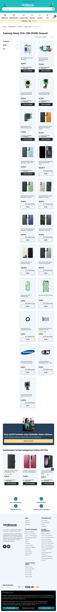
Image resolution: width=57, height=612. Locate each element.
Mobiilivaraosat (4, 16)
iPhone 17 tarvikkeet (29, 531)
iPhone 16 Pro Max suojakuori (47, 543)
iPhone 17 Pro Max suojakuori (47, 537)
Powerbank (39, 16)
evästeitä (37, 595)
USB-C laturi (27, 555)
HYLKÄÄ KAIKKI (10, 608)
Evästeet (43, 524)
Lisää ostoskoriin (27, 70)
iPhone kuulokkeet (29, 545)
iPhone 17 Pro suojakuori (46, 535)
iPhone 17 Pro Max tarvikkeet (31, 535)
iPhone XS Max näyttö (29, 569)
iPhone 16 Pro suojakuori (46, 541)
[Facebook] (4, 546)
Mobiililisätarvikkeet (14, 16)
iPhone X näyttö (28, 570)
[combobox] (28, 9)
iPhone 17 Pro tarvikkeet (30, 533)
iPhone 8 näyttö (28, 574)
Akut (47, 16)
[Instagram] (8, 546)
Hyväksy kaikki (46, 608)
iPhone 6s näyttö (28, 576)
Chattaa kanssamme (28, 441)
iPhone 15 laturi (28, 553)
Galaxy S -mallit (27, 26)
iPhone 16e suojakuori (46, 539)
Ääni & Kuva (32, 16)
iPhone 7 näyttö (28, 572)
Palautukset (27, 522)
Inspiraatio (43, 526)
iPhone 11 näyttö (28, 567)
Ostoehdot (27, 520)
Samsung (20, 26)
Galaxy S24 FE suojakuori (46, 556)
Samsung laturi (28, 551)
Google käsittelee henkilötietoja (17, 598)
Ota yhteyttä (27, 524)
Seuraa (46, 173)
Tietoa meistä (44, 520)
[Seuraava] (55, 16)
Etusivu (4, 26)
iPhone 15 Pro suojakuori (46, 545)
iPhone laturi (27, 549)
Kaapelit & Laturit (24, 16)
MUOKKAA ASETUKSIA (28, 608)
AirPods (27, 541)
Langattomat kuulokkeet (30, 547)
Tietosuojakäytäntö (45, 522)
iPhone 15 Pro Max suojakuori (47, 547)
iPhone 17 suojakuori (45, 533)
